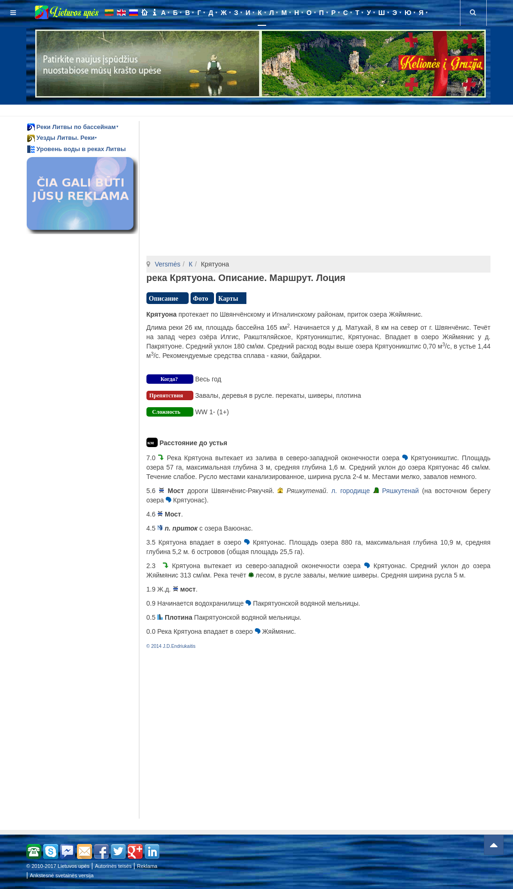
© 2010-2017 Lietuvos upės (58, 866)
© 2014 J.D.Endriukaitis (171, 646)
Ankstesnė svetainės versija (62, 875)
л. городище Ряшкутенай (375, 490)
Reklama (147, 866)
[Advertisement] (258, 109)
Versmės (167, 264)
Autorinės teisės (113, 866)
